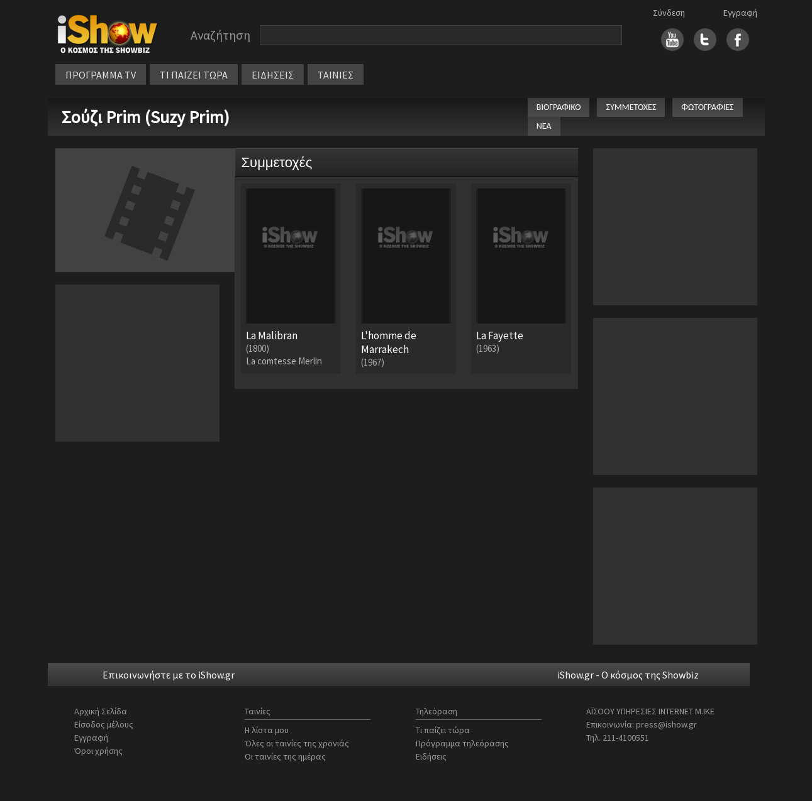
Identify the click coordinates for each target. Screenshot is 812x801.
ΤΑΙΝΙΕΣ (335, 74)
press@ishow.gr (666, 724)
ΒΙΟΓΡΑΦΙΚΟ (559, 107)
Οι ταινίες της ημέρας (285, 756)
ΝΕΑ (544, 126)
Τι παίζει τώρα (443, 730)
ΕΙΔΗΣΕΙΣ (273, 74)
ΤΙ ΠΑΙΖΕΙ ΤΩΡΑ (194, 74)
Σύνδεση (669, 12)
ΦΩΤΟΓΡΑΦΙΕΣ (707, 107)
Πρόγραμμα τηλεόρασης (462, 743)
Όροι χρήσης (98, 750)
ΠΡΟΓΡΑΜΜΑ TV (100, 74)
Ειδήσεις (431, 756)
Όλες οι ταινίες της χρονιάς (297, 743)
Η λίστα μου (267, 730)
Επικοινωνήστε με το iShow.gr (169, 674)
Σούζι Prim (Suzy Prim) (146, 117)
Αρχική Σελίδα (100, 711)
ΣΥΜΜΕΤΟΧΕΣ (631, 107)
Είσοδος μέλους (103, 724)
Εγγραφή (740, 12)
